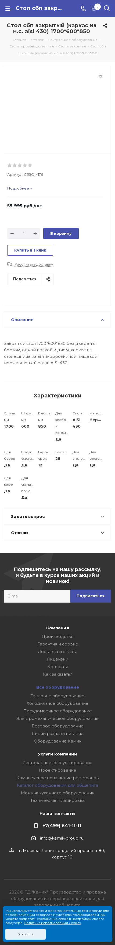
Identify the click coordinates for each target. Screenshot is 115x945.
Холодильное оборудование (57, 703)
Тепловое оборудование (57, 695)
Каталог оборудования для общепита (57, 785)
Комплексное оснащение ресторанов (57, 777)
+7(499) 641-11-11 (61, 825)
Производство (58, 636)
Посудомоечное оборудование (57, 710)
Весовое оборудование (58, 725)
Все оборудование (57, 687)
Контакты (58, 666)
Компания (57, 627)
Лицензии (57, 659)
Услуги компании (57, 754)
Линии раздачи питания (57, 733)
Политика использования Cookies (52, 923)
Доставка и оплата (57, 651)
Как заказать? (57, 674)
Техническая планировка (57, 800)
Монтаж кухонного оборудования (57, 792)
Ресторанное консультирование (57, 762)
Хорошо (25, 934)
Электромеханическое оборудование (57, 718)
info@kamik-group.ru (62, 838)
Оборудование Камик (57, 741)
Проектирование (57, 770)
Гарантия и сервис (57, 644)
